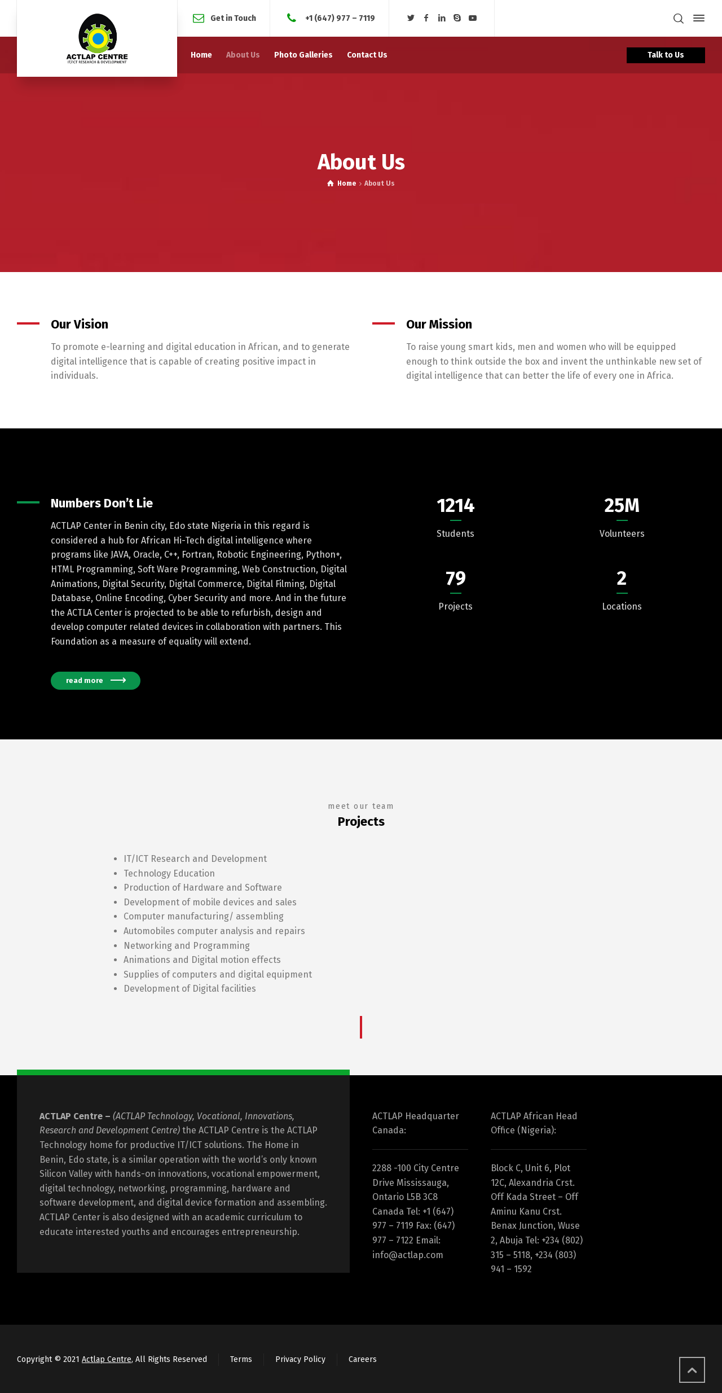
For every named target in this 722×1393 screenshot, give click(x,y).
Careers (363, 1359)
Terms (241, 1359)
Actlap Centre (106, 1359)
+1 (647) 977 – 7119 (339, 18)
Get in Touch (233, 18)
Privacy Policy (300, 1359)
